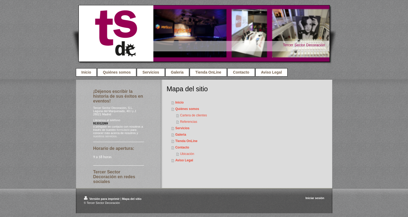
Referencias (188, 122)
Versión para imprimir (102, 198)
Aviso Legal (184, 160)
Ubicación (187, 154)
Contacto (182, 147)
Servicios (182, 128)
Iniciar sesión (314, 198)
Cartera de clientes (193, 115)
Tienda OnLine (186, 141)
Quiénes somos (187, 109)
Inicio (179, 102)
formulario (123, 129)
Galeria (180, 134)
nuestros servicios (105, 136)
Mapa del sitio (132, 198)
